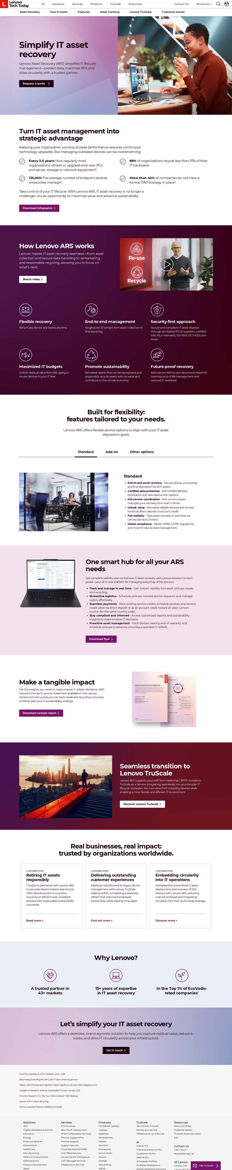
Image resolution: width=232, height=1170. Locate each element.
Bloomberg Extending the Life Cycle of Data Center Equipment (48, 1079)
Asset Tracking (109, 12)
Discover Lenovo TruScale (140, 804)
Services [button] (77, 4)
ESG (176, 1137)
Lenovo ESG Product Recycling (33, 1101)
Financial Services (32, 1141)
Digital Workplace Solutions (38, 1130)
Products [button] (96, 4)
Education (28, 1133)
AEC (25, 1126)
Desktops (104, 1133)
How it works (59, 12)
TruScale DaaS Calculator (187, 1133)
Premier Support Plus (72, 1137)
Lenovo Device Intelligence (75, 1157)
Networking (105, 1164)
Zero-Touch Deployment (74, 1130)
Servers (102, 1157)
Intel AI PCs (142, 1146)
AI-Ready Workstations (148, 1165)
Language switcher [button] (226, 4)
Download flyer (99, 639)
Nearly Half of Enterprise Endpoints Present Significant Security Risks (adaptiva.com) (58, 1085)
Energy (27, 1137)
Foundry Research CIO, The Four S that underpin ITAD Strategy (48, 1096)
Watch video (31, 279)
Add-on (112, 452)
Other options (142, 452)
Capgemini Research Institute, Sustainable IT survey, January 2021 (49, 1090)
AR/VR (102, 1168)
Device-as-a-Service (146, 1130)
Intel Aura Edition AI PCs (149, 1149)
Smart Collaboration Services (76, 1133)
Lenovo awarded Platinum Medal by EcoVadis (40, 1107)
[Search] (218, 4)
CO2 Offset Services (71, 1153)
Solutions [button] (58, 4)
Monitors (103, 1145)
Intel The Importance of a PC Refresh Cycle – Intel (42, 1074)
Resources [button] (135, 4)
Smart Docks (105, 1153)
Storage (103, 1161)
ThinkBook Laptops (109, 1126)
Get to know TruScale (147, 1126)
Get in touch (114, 1050)
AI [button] (43, 4)
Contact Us (181, 4)
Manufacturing (31, 1153)
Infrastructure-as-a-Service (150, 1133)
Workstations (105, 1137)
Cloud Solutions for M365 (74, 1149)
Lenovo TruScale (141, 12)
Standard (86, 452)
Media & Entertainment (35, 1157)
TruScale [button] (115, 4)
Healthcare (29, 1149)
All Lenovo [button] (204, 4)
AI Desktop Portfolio (146, 1161)
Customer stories (173, 12)
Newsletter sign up (184, 1153)
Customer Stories (183, 1130)
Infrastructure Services (72, 1164)
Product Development (35, 1164)
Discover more (165, 920)
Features (84, 12)
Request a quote (34, 83)
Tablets (102, 1141)
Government (30, 1145)
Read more (33, 920)
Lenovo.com (180, 1165)
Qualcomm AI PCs (145, 1153)
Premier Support (70, 1141)
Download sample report (39, 713)
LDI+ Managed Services (73, 1161)
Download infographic (38, 208)
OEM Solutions (31, 1161)
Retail (26, 1168)
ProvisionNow (68, 1126)
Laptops (103, 1130)
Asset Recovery (30, 12)
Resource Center (182, 1126)
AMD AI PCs (142, 1157)
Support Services (70, 1145)
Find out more (100, 920)
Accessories (105, 1149)
